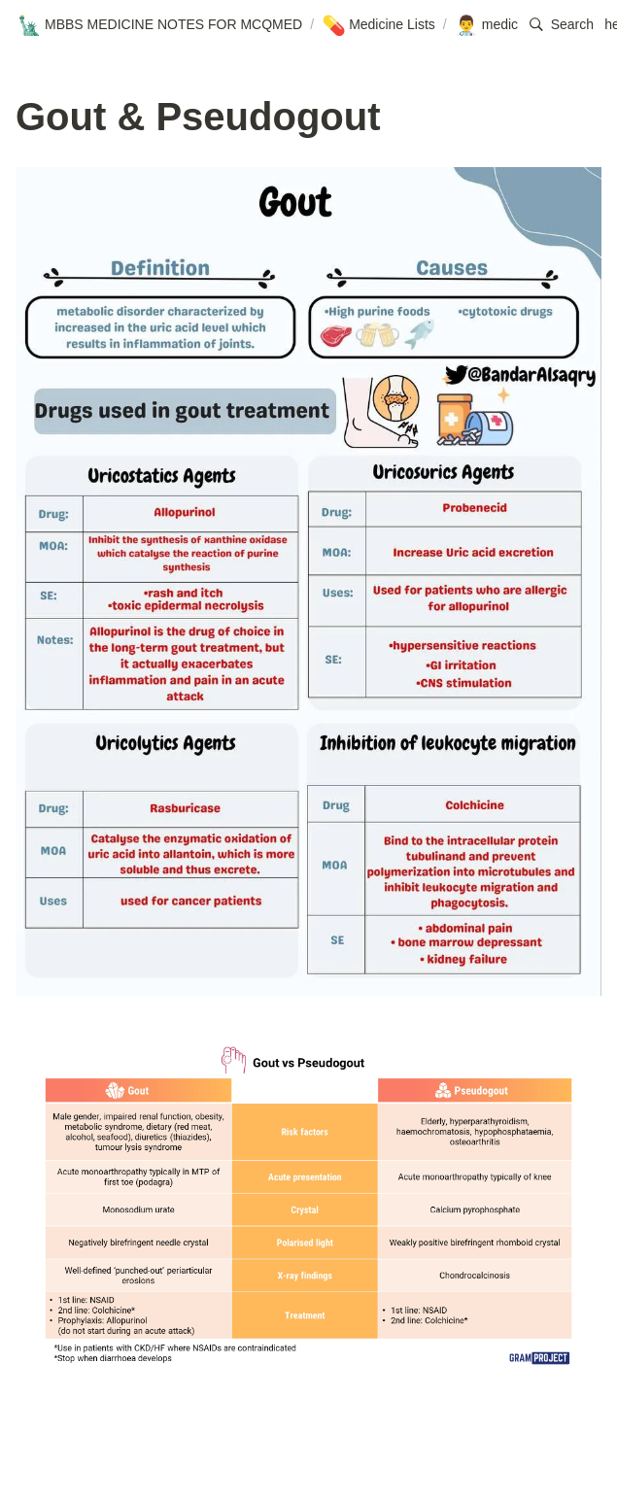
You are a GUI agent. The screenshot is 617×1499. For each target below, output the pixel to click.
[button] (561, 25)
